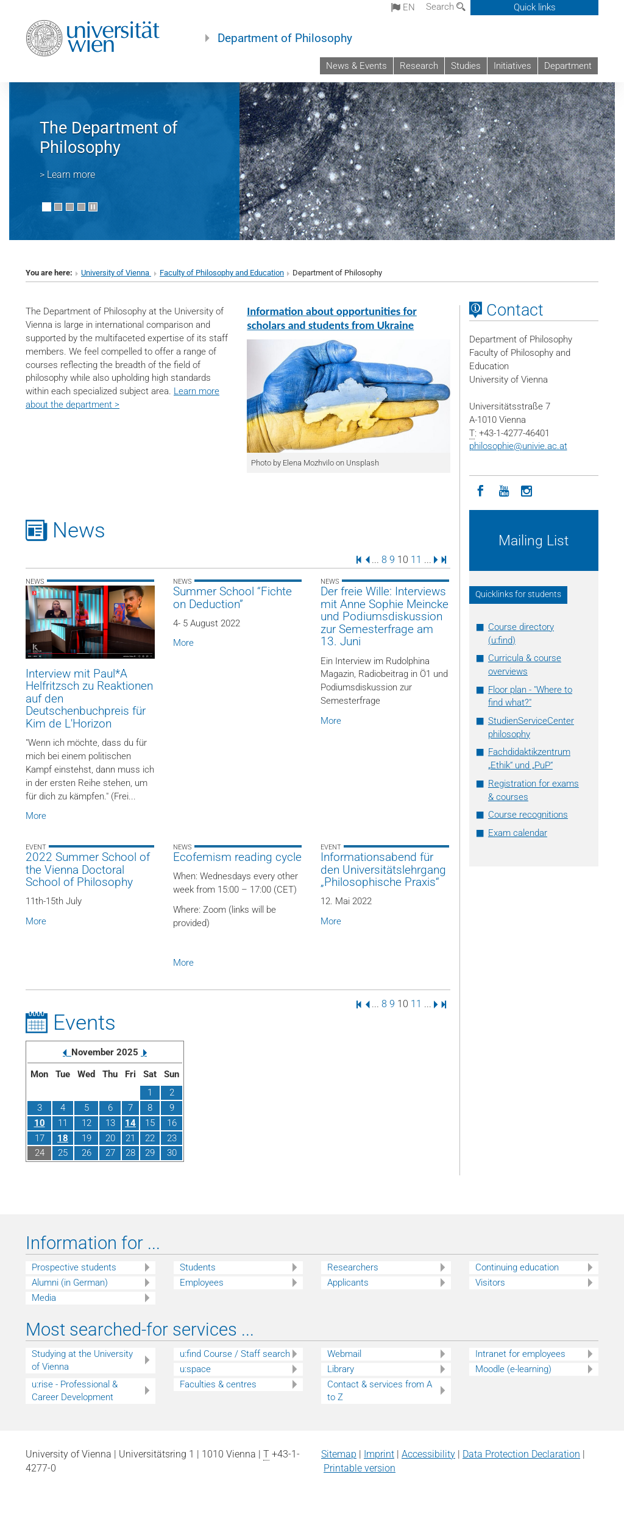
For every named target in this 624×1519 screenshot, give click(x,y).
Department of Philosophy (285, 38)
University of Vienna (116, 272)
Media (44, 1297)
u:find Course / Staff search (235, 1353)
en (403, 7)
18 (62, 1138)
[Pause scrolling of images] (93, 206)
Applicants (348, 1282)
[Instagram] (527, 489)
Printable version (359, 1468)
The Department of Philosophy (108, 137)
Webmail (344, 1353)
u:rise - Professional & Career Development (75, 1391)
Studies (466, 65)
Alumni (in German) (70, 1282)
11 (416, 559)
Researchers (352, 1267)
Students (198, 1267)
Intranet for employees (520, 1353)
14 (130, 1122)
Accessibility (428, 1454)
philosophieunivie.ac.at (518, 446)
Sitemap (338, 1454)
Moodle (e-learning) (513, 1369)
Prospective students (74, 1267)
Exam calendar (517, 832)
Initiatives (512, 65)
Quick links (535, 7)
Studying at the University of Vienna (82, 1360)
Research (419, 65)
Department (568, 65)
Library (340, 1369)
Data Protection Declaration (521, 1454)
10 (39, 1122)
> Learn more (67, 174)
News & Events (356, 65)
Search (446, 6)
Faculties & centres (218, 1384)
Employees (202, 1282)
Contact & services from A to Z (379, 1391)
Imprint (379, 1454)
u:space (195, 1369)
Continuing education (517, 1267)
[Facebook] (480, 489)
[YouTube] (504, 489)
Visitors (490, 1282)
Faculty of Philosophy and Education (222, 272)
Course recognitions (528, 814)
